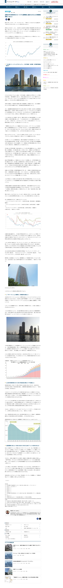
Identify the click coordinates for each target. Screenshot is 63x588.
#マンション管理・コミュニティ (49, 64)
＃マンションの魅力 (7, 12)
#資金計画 (56, 87)
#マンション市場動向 (47, 65)
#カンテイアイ (51, 51)
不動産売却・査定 (8, 531)
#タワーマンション (47, 87)
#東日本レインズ (46, 55)
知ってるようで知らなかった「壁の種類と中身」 (52, 22)
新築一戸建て (7, 526)
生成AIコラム (34, 7)
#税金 (53, 82)
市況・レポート (8, 7)
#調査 (53, 72)
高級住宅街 (25, 535)
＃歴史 (12, 12)
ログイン (48, 1)
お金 (42, 7)
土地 (6, 528)
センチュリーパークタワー (10, 287)
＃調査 (14, 12)
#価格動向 (45, 54)
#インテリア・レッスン (47, 61)
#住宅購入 (45, 89)
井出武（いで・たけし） (14, 510)
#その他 (45, 83)
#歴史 (51, 72)
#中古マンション (52, 55)
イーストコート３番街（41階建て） (30, 300)
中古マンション (26, 524)
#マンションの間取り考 (47, 66)
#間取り (56, 72)
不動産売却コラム (26, 531)
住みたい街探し (7, 535)
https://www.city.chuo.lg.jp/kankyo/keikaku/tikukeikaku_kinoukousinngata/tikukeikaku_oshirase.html (23, 498)
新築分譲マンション (8, 524)
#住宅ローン (46, 82)
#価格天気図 (53, 52)
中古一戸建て (26, 526)
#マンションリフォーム (47, 62)
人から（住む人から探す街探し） (10, 538)
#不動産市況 (49, 54)
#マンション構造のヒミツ (48, 68)
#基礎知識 (49, 82)
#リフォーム (54, 59)
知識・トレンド (51, 7)
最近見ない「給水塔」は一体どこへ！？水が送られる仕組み (52, 33)
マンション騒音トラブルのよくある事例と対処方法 (52, 17)
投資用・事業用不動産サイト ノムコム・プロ (31, 528)
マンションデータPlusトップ (9, 4)
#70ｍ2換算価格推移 (47, 52)
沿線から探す (36, 1)
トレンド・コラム (17, 4)
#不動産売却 (52, 87)
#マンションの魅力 (47, 72)
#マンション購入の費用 (47, 59)
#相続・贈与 (56, 82)
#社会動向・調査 (54, 54)
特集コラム (17, 7)
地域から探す (29, 1)
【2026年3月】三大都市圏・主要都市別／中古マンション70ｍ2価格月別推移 (51, 27)
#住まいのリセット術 (54, 65)
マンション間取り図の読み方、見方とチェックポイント (52, 37)
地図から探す (42, 1)
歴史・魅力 (22, 4)
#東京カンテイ (46, 51)
